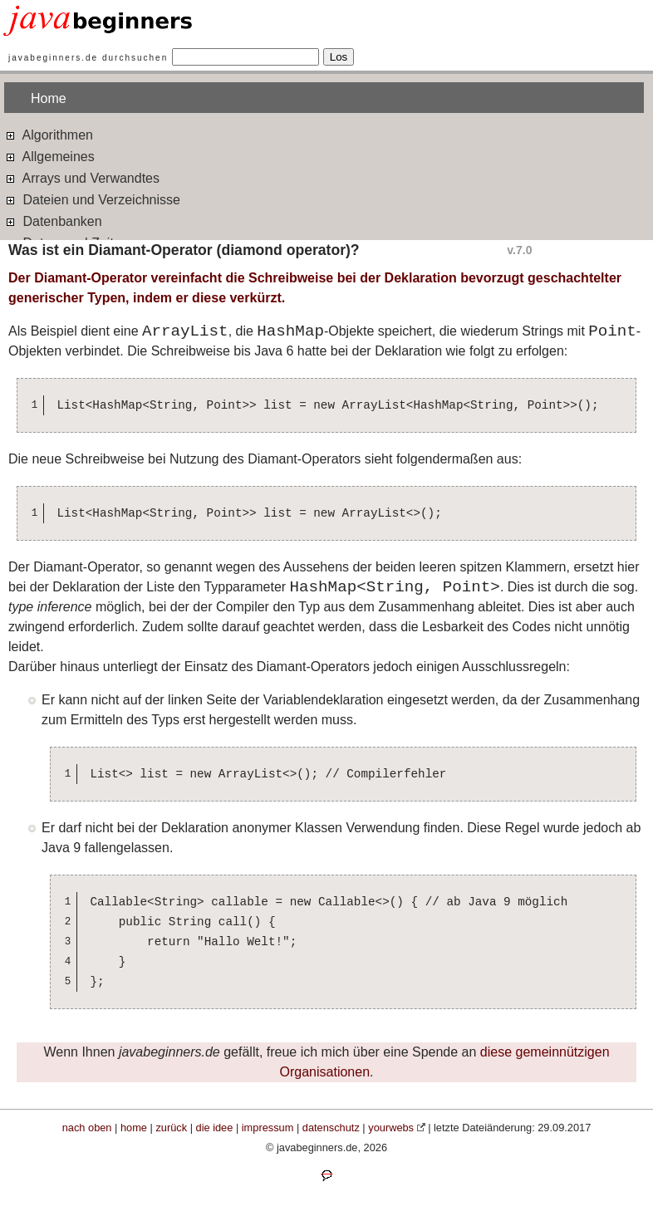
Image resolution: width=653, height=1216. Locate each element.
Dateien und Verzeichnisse (92, 199)
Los (339, 57)
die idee (214, 1127)
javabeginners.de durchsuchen (88, 57)
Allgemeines (49, 156)
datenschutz (331, 1127)
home (133, 1127)
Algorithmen (48, 134)
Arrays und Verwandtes (82, 177)
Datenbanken (53, 220)
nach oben (87, 1127)
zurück (171, 1127)
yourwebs (391, 1127)
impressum (268, 1127)
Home (48, 98)
